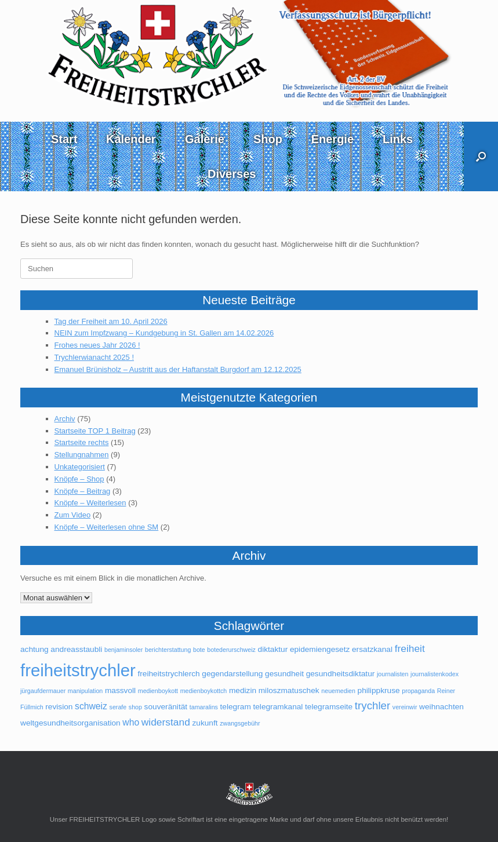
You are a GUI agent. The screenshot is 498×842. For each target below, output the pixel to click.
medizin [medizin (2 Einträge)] (242, 690)
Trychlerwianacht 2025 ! (94, 357)
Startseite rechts (81, 442)
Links (398, 139)
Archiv (64, 418)
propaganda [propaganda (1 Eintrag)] (418, 690)
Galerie (204, 139)
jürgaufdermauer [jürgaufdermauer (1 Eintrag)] (43, 690)
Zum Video (72, 515)
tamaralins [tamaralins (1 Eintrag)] (204, 707)
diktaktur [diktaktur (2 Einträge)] (273, 649)
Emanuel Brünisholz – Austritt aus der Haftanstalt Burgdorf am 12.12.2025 (177, 369)
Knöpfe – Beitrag (82, 491)
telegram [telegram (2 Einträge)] (235, 706)
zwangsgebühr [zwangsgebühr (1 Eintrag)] (240, 723)
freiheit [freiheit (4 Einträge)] (410, 648)
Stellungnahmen (81, 454)
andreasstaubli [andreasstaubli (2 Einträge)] (76, 649)
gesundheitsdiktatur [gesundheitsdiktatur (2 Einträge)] (340, 673)
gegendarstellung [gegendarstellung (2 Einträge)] (232, 673)
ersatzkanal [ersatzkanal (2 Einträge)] (372, 649)
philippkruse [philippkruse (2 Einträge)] (379, 690)
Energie (332, 139)
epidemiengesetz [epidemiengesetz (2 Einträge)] (320, 649)
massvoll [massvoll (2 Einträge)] (120, 690)
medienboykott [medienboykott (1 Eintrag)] (158, 690)
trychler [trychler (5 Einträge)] (372, 705)
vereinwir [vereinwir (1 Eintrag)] (404, 707)
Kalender (131, 139)
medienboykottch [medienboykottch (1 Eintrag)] (203, 690)
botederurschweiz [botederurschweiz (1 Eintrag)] (231, 649)
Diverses (232, 173)
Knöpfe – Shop (79, 479)
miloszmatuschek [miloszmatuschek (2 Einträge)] (289, 690)
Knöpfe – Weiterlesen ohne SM (106, 527)
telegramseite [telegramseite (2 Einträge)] (328, 706)
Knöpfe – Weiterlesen (90, 502)
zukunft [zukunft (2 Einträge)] (204, 723)
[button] (481, 156)
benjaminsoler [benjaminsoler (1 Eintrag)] (123, 649)
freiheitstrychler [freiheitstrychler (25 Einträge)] (78, 670)
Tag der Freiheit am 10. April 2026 (111, 321)
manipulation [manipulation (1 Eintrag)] (85, 690)
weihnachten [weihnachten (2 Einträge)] (441, 706)
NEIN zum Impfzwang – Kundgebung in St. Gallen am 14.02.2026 (164, 333)
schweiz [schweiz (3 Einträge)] (91, 706)
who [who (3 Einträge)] (130, 722)
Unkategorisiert (79, 466)
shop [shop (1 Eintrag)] (135, 707)
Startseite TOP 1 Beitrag (95, 431)
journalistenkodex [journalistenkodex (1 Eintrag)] (434, 673)
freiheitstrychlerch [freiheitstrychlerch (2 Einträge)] (168, 673)
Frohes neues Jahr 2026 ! (97, 345)
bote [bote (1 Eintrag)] (199, 649)
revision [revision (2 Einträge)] (58, 706)
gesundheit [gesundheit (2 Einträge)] (284, 673)
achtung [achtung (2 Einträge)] (34, 649)
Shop (267, 139)
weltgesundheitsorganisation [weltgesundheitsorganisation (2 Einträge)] (70, 723)
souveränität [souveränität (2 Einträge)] (166, 706)
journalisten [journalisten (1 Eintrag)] (393, 673)
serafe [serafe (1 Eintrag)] (118, 707)
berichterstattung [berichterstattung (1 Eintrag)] (168, 649)
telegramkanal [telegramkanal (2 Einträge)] (278, 706)
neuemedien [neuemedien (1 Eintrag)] (338, 690)
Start (64, 139)
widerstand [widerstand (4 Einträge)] (165, 722)
